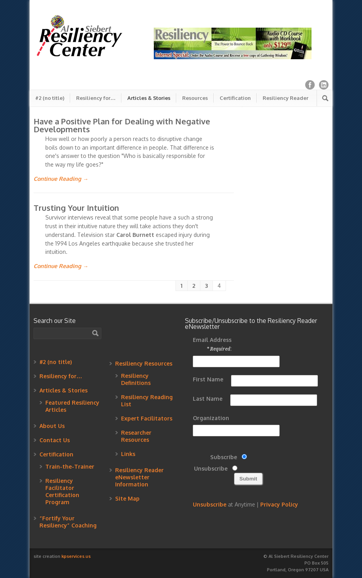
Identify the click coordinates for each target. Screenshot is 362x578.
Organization (211, 418)
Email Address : (212, 344)
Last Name (207, 398)
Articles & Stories (148, 98)
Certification (235, 98)
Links (128, 453)
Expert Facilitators (146, 418)
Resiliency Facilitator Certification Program (62, 491)
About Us (52, 425)
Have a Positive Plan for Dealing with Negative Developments (122, 125)
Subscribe (223, 457)
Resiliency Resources (143, 363)
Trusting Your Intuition (76, 208)
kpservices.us (76, 556)
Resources (195, 98)
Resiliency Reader (285, 98)
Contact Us (54, 440)
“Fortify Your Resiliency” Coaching (68, 522)
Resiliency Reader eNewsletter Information (139, 477)
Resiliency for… (96, 98)
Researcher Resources (136, 436)
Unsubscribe (211, 468)
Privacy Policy (279, 504)
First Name (208, 379)
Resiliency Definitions (136, 379)
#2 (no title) (49, 98)
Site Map (127, 498)
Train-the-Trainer (69, 466)
